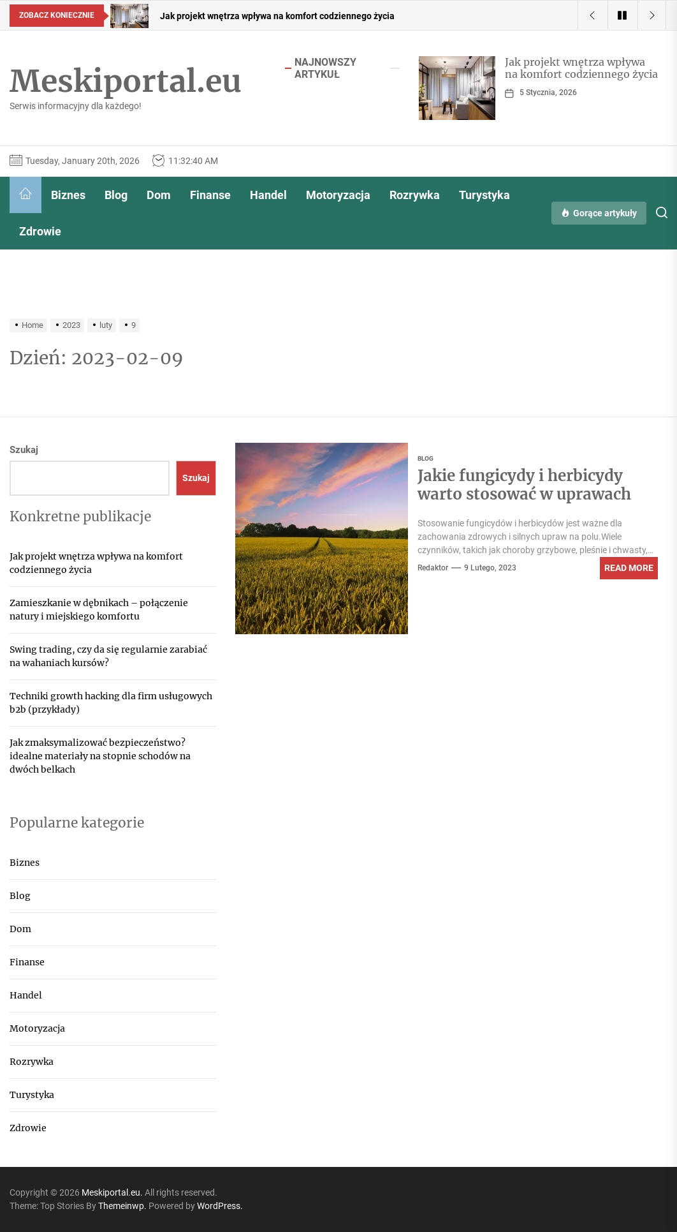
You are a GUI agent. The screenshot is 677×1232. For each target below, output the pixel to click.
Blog (116, 195)
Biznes (68, 195)
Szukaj (24, 450)
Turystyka (484, 195)
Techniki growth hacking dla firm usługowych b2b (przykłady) (111, 702)
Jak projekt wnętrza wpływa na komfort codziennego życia (581, 68)
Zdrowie (40, 231)
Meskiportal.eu (126, 81)
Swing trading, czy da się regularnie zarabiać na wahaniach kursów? (108, 656)
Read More (628, 568)
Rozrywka (414, 195)
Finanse (210, 195)
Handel (268, 195)
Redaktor (433, 567)
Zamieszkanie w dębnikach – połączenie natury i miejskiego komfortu (99, 609)
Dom (159, 195)
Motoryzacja (338, 195)
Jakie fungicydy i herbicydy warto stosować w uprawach (524, 485)
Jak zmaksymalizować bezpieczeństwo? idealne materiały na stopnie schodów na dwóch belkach (100, 756)
